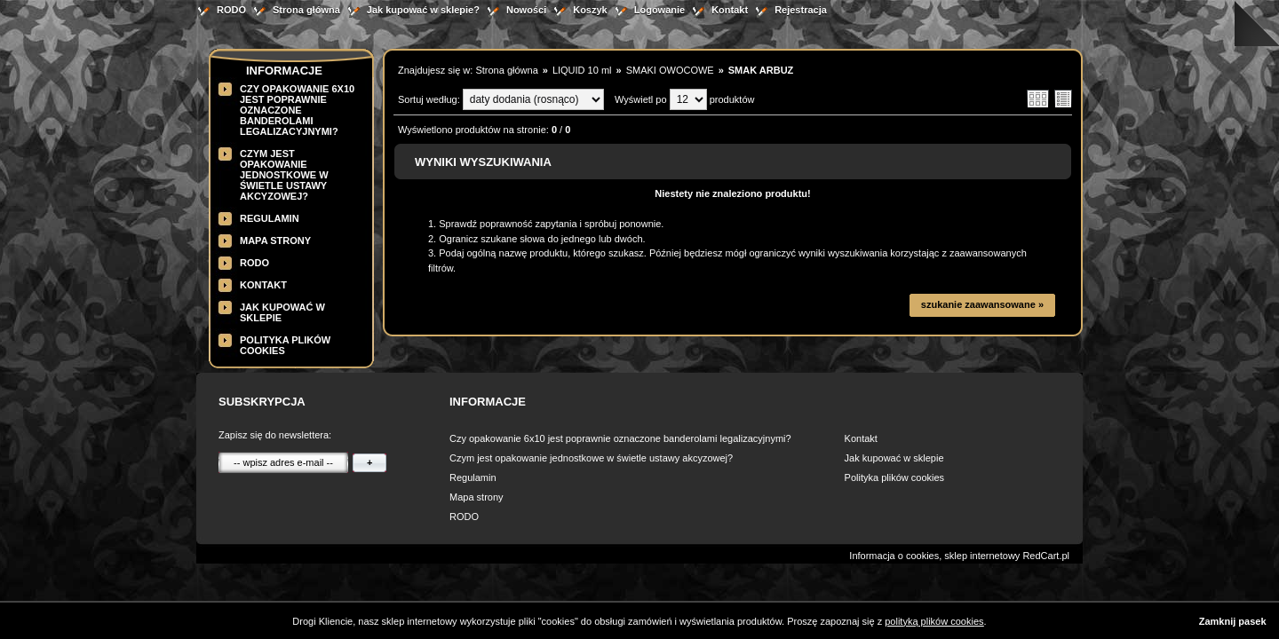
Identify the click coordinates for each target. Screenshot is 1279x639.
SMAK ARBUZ (761, 70)
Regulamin (269, 218)
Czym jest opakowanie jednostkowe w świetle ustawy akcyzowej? (284, 174)
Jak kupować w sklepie (894, 458)
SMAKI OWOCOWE (670, 70)
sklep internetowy (982, 555)
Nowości (526, 9)
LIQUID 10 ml (582, 70)
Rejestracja (801, 9)
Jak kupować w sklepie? (423, 9)
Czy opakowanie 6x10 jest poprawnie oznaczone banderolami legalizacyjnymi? (297, 110)
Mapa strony (275, 240)
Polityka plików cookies (895, 477)
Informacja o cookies (894, 555)
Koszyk (590, 9)
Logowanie (659, 9)
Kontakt (729, 9)
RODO (231, 9)
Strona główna (306, 9)
